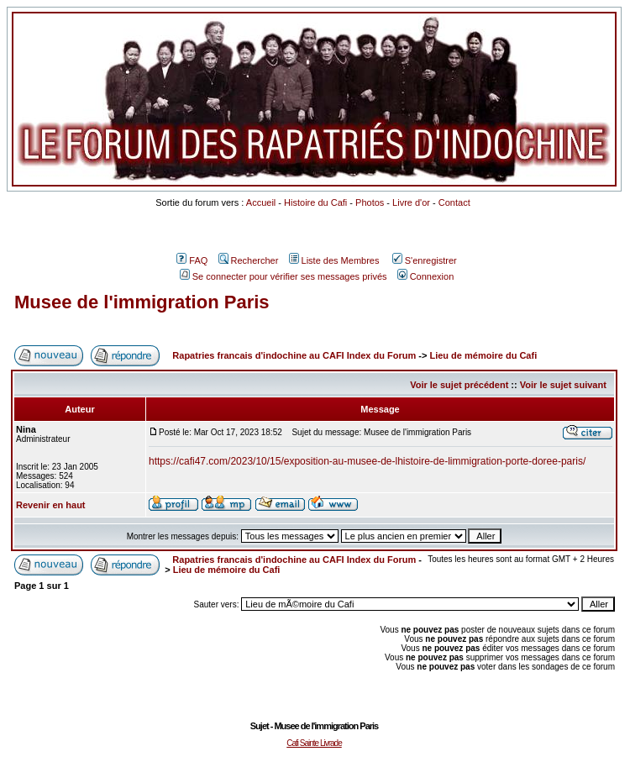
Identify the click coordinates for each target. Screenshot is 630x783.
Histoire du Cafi (315, 202)
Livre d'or (411, 202)
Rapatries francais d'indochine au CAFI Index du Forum (294, 355)
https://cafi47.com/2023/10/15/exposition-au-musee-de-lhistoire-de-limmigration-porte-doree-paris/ (367, 461)
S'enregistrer (424, 260)
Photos (369, 202)
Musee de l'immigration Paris (142, 302)
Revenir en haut (51, 505)
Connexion (425, 276)
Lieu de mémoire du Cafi (483, 355)
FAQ (191, 260)
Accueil (261, 202)
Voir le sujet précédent (459, 385)
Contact (454, 202)
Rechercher (248, 260)
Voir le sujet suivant (563, 385)
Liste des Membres (334, 260)
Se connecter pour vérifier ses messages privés (283, 276)
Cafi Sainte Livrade (314, 743)
